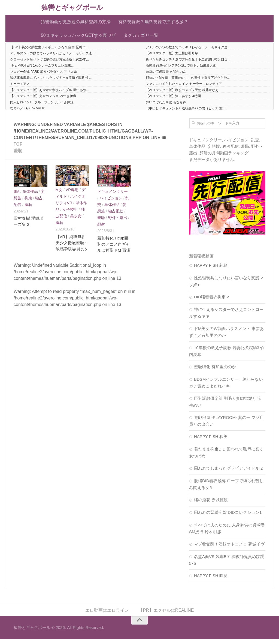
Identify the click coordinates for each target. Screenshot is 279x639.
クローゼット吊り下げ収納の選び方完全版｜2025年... (49, 59)
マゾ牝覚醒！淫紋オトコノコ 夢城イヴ (229, 544)
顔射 (101, 224)
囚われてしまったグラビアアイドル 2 (228, 468)
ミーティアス (20, 84)
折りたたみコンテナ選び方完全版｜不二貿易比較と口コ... (188, 59)
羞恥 (28, 204)
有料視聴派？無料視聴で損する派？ (153, 21)
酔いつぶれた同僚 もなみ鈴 (166, 102)
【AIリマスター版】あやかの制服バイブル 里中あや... (49, 90)
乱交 (255, 139)
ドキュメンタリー (112, 191)
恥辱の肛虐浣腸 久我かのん (166, 72)
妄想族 (214, 146)
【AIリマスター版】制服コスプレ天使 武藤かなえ (182, 90)
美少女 (75, 216)
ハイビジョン (110, 198)
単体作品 (30, 191)
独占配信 (115, 211)
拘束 (28, 198)
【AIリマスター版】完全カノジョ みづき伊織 (43, 96)
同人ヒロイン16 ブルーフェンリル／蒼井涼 (42, 102)
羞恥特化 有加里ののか (215, 366)
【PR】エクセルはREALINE (166, 610)
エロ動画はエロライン (107, 610)
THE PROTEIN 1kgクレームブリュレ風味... (42, 65)
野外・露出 (117, 217)
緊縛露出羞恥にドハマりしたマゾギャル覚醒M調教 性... (51, 78)
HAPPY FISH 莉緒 (211, 265)
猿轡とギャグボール (72, 7)
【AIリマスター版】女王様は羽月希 (172, 53)
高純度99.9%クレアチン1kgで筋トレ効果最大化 (181, 65)
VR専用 (72, 190)
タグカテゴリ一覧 (140, 35)
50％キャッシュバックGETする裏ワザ (78, 35)
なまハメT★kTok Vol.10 (27, 108)
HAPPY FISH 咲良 (211, 575)
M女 (59, 190)
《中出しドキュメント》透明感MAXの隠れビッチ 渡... (185, 108)
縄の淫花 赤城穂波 (211, 499)
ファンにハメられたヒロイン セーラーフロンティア (184, 84)
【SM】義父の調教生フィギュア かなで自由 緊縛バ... (49, 47)
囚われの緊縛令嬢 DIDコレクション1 (228, 512)
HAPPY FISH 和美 (211, 436)
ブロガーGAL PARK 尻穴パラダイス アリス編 (43, 72)
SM (16, 191)
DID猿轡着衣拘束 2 (211, 297)
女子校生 (70, 209)
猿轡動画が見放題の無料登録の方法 (76, 21)
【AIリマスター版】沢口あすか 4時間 (173, 96)
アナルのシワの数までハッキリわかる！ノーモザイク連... (188, 47)
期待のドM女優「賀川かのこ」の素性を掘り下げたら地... (188, 78)
